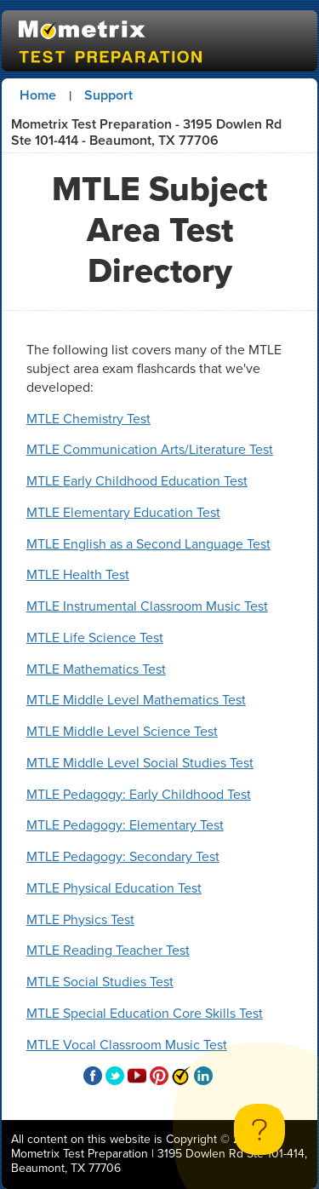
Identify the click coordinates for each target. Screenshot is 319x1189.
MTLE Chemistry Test (88, 418)
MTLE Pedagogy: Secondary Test (122, 856)
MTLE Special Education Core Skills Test (144, 1013)
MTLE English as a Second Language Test (148, 544)
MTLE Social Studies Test (100, 981)
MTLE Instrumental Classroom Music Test (147, 606)
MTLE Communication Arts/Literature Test (149, 449)
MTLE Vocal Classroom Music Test (126, 1044)
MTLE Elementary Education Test (123, 512)
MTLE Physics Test (80, 919)
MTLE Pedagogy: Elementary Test (125, 825)
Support (108, 95)
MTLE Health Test (77, 574)
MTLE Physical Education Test (114, 888)
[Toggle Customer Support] (259, 1129)
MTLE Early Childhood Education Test (137, 481)
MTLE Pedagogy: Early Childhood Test (138, 794)
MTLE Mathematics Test (96, 669)
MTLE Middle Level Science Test (122, 731)
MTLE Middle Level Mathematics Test (136, 699)
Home (38, 95)
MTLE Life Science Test (94, 637)
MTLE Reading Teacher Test (108, 950)
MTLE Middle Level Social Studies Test (139, 763)
